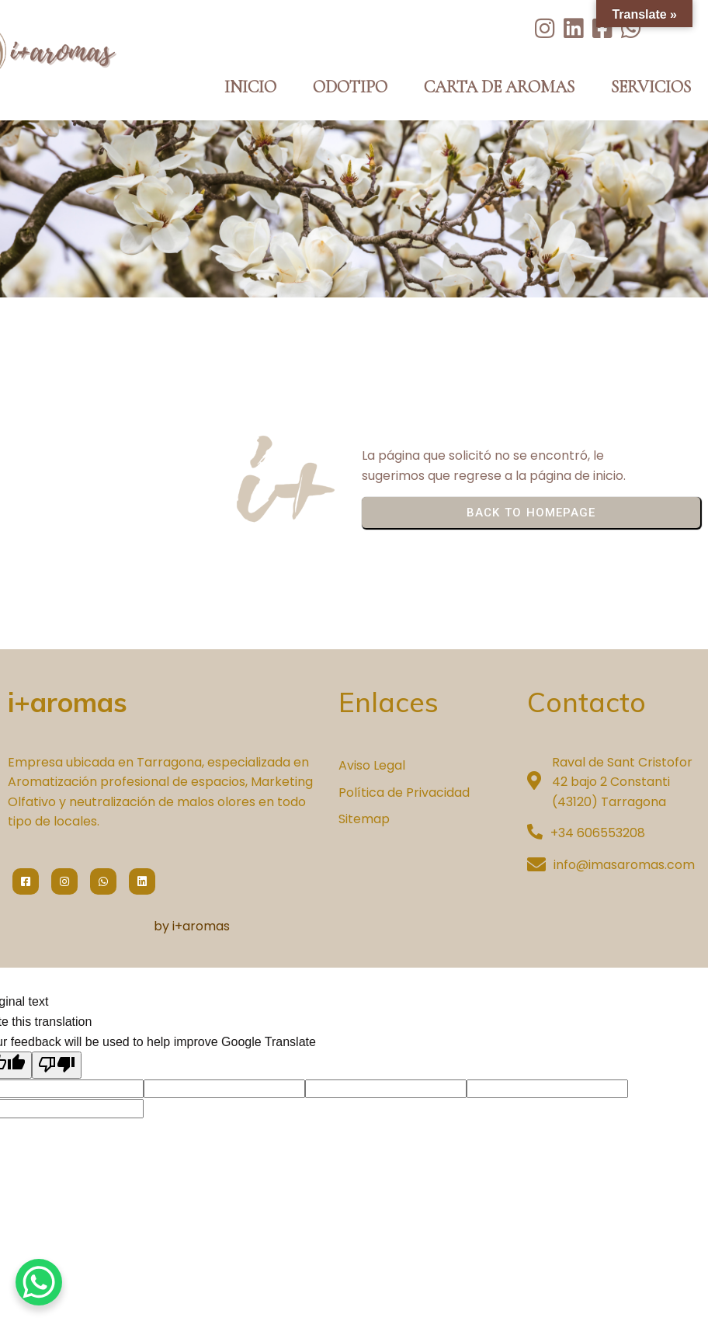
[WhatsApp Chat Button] (39, 1282)
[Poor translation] (57, 1065)
